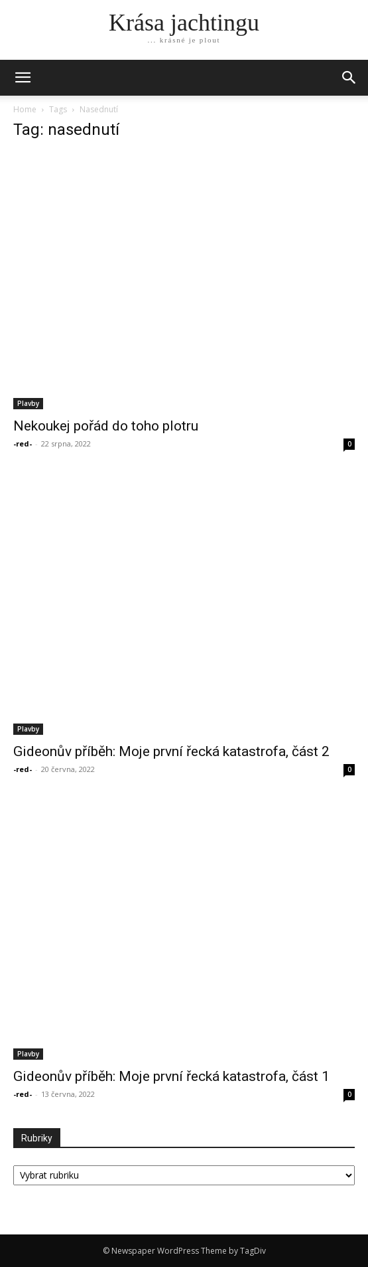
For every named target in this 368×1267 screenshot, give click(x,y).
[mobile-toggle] (22, 78)
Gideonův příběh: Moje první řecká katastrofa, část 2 (171, 751)
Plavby (28, 403)
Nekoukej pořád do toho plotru (105, 426)
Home (24, 109)
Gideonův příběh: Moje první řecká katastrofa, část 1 (171, 1076)
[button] (349, 78)
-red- (22, 443)
